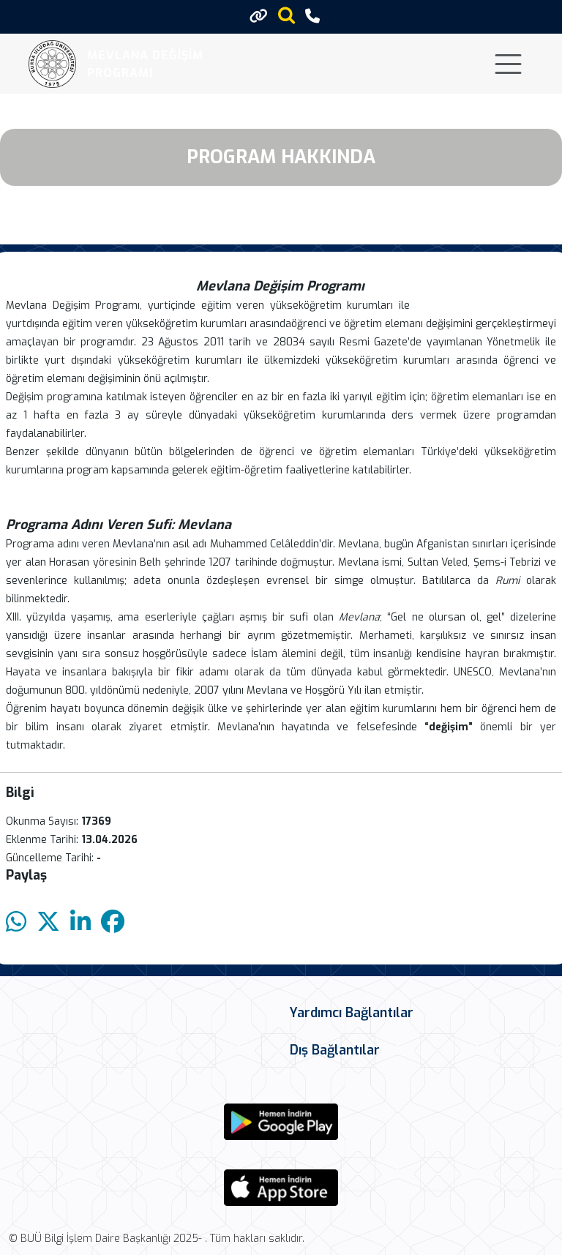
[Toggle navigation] (508, 64)
